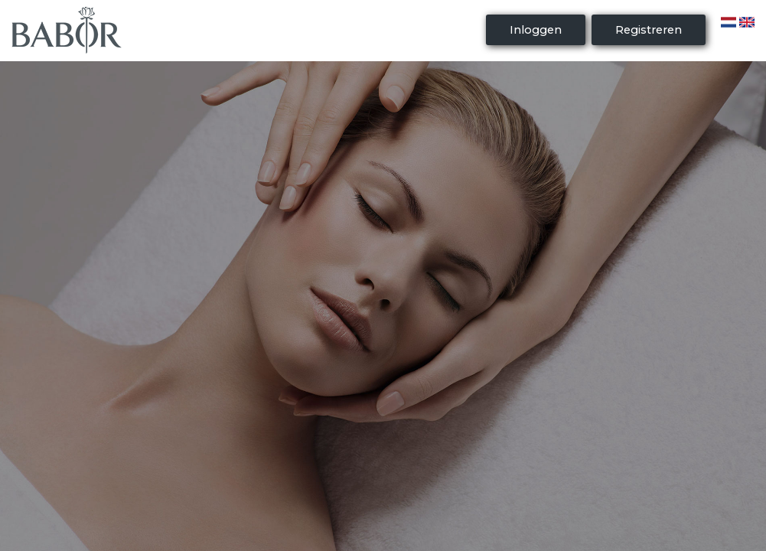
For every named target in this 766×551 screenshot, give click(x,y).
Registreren (648, 30)
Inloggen (536, 30)
